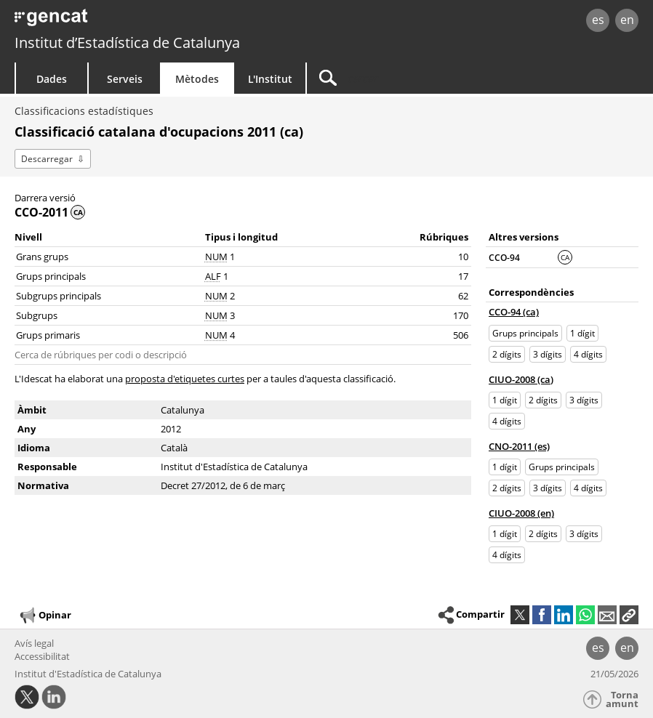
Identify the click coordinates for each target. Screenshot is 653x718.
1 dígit (582, 333)
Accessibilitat (42, 656)
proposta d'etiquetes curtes (184, 378)
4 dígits (588, 354)
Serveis (125, 79)
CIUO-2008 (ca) (521, 379)
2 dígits (506, 354)
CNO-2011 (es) (519, 446)
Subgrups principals (58, 295)
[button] (629, 614)
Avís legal (34, 643)
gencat (139, 21)
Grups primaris (48, 335)
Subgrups (36, 315)
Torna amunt (622, 699)
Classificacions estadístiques (84, 111)
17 (463, 276)
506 (460, 335)
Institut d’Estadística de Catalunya (127, 42)
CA (565, 257)
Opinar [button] (44, 615)
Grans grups (42, 256)
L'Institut (270, 79)
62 (463, 295)
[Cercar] (398, 78)
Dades (51, 79)
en (627, 20)
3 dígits (547, 354)
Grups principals (51, 276)
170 (460, 315)
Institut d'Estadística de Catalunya (88, 673)
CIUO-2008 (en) (521, 513)
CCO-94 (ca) (514, 311)
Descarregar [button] (47, 159)
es (598, 20)
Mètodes (197, 79)
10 (463, 256)
